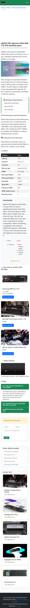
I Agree (18, 606)
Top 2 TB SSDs (8, 110)
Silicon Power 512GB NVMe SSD (14, 347)
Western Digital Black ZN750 (12, 491)
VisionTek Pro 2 (10, 582)
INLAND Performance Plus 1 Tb (14, 319)
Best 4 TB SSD (8, 106)
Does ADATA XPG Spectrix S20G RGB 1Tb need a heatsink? (14, 404)
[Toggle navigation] (27, 2)
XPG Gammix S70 (9, 455)
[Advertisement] (15, 26)
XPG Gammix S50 (9, 461)
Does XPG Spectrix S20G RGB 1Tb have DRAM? (13, 386)
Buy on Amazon (8, 297)
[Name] (9, 426)
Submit (6, 437)
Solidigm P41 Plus (11, 515)
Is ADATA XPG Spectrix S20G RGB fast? (13, 410)
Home (3, 7)
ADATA (8, 7)
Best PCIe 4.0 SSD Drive (11, 103)
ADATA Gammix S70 (11, 537)
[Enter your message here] (15, 432)
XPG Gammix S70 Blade (11, 451)
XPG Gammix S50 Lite (10, 458)
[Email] (20, 426)
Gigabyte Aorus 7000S (12, 559)
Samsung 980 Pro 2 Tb (10, 289)
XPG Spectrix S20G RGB (19, 7)
